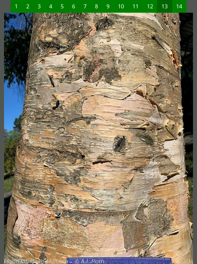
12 (150, 6)
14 (179, 6)
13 (164, 6)
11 (136, 6)
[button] (51, 138)
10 (121, 6)
